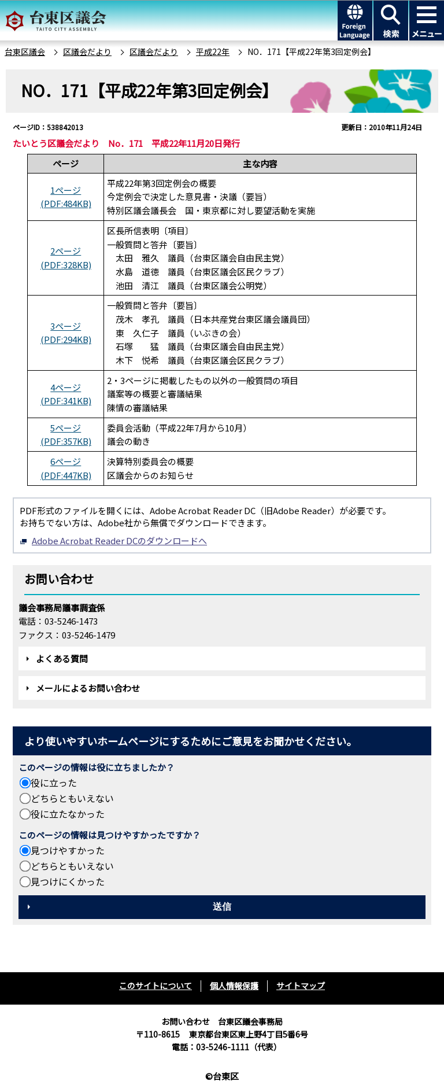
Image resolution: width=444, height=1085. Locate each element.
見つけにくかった (68, 881)
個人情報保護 (234, 985)
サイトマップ (300, 985)
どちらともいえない (72, 798)
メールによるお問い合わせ (88, 688)
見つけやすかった (68, 850)
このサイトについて (155, 985)
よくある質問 (62, 658)
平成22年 (213, 51)
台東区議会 (25, 51)
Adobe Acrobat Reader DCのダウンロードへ (113, 540)
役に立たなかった (68, 814)
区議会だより (87, 51)
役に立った (54, 782)
